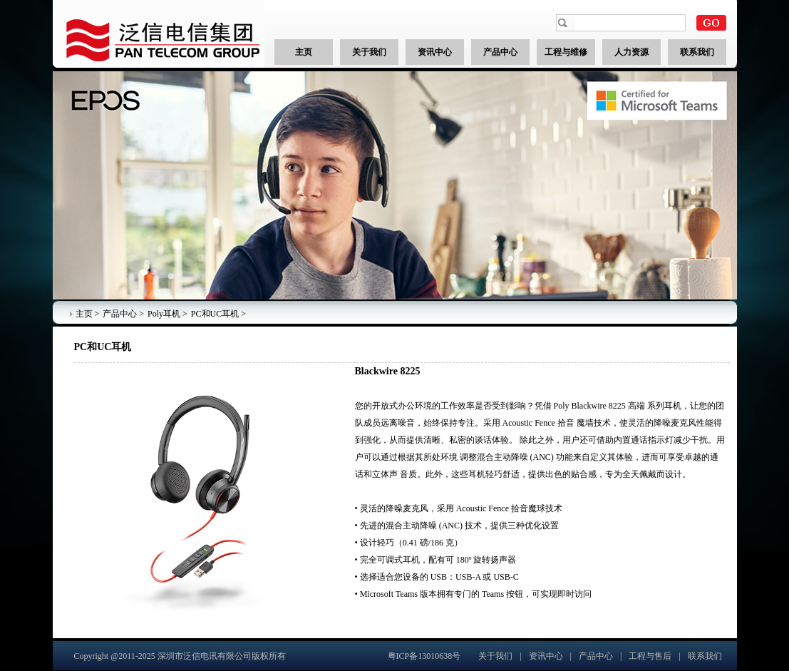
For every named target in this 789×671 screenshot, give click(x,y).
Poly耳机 (164, 314)
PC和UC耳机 (215, 314)
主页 (84, 314)
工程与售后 (650, 656)
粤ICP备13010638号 (424, 656)
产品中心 (120, 314)
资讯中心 (546, 656)
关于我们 (495, 656)
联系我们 (705, 656)
